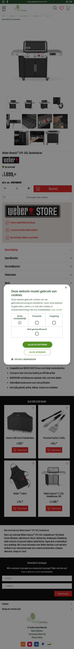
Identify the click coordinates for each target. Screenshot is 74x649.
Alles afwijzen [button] (37, 352)
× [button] (66, 288)
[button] (23, 359)
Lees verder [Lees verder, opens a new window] (57, 309)
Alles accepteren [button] (37, 344)
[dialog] (37, 324)
